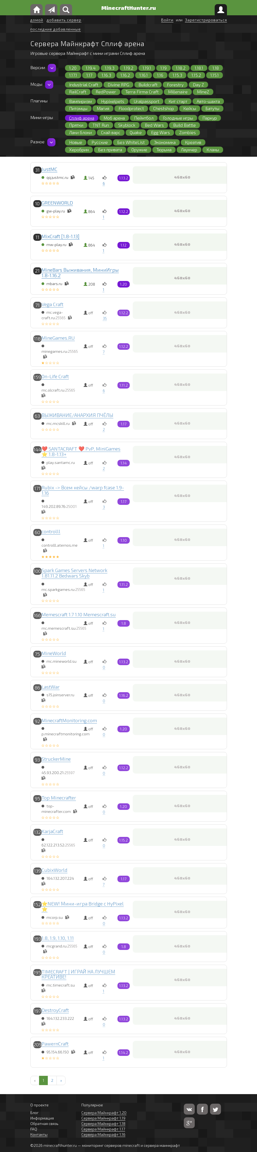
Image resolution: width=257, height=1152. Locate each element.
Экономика (165, 142)
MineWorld (54, 653)
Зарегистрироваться (206, 19)
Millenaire (178, 91)
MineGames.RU (58, 338)
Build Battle (184, 125)
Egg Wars (160, 132)
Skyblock (126, 125)
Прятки (76, 125)
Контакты (39, 1134)
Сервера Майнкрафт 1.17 (103, 1129)
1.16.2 (125, 75)
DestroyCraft (55, 1010)
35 (105, 318)
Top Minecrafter (59, 798)
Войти (167, 19)
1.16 (160, 75)
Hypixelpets (112, 101)
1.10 (123, 540)
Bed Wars (154, 125)
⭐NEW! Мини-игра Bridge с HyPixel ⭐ (83, 906)
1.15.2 (196, 75)
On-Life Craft (55, 376)
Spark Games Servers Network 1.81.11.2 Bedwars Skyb (74, 573)
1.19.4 (91, 67)
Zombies (187, 132)
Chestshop (163, 108)
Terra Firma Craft (142, 91)
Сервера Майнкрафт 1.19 (103, 1118)
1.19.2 (128, 67)
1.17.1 (73, 75)
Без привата (110, 149)
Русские (99, 142)
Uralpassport (146, 101)
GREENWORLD (57, 203)
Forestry (175, 84)
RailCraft (77, 91)
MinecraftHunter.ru (128, 7)
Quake (136, 132)
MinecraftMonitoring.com (69, 720)
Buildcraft (148, 84)
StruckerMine (56, 759)
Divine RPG (118, 84)
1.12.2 (123, 211)
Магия (103, 108)
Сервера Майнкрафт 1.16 (103, 1134)
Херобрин (79, 149)
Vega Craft (52, 304)
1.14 (123, 463)
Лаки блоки (80, 132)
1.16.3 (106, 75)
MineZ (203, 91)
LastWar (51, 687)
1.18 (215, 67)
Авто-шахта (208, 101)
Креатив (193, 142)
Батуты (212, 108)
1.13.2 (123, 178)
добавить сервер (64, 19)
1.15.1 (214, 75)
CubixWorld (54, 870)
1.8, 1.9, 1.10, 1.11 (58, 938)
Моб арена (114, 117)
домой (36, 19)
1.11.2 (123, 385)
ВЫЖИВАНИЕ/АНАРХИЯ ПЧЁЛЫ (77, 415)
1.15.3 (177, 75)
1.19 (163, 67)
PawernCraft (55, 1044)
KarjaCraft (52, 831)
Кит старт (178, 101)
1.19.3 (109, 67)
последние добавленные (55, 29)
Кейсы (189, 108)
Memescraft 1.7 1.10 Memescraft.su (79, 614)
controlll (51, 531)
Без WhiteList (131, 142)
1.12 (123, 245)
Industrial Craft (83, 84)
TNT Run (101, 125)
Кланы (212, 149)
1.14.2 (123, 1052)
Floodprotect (131, 108)
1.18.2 (180, 67)
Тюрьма (164, 149)
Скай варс (110, 132)
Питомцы (78, 108)
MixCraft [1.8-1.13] (60, 236)
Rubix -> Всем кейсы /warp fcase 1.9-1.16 (83, 490)
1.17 (89, 75)
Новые (75, 142)
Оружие (139, 149)
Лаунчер (189, 149)
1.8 (123, 623)
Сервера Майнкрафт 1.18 (103, 1123)
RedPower (106, 91)
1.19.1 (147, 67)
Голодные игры (178, 117)
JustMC (49, 169)
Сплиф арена (81, 117)
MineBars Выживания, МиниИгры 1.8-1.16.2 (80, 272)
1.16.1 (143, 75)
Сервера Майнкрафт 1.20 (103, 1112)
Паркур (209, 117)
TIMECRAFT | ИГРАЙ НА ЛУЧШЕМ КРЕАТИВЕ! (78, 974)
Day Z (198, 84)
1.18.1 (199, 67)
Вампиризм (80, 101)
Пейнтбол (143, 117)
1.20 (72, 67)
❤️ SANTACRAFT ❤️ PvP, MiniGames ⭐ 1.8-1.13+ (81, 451)
